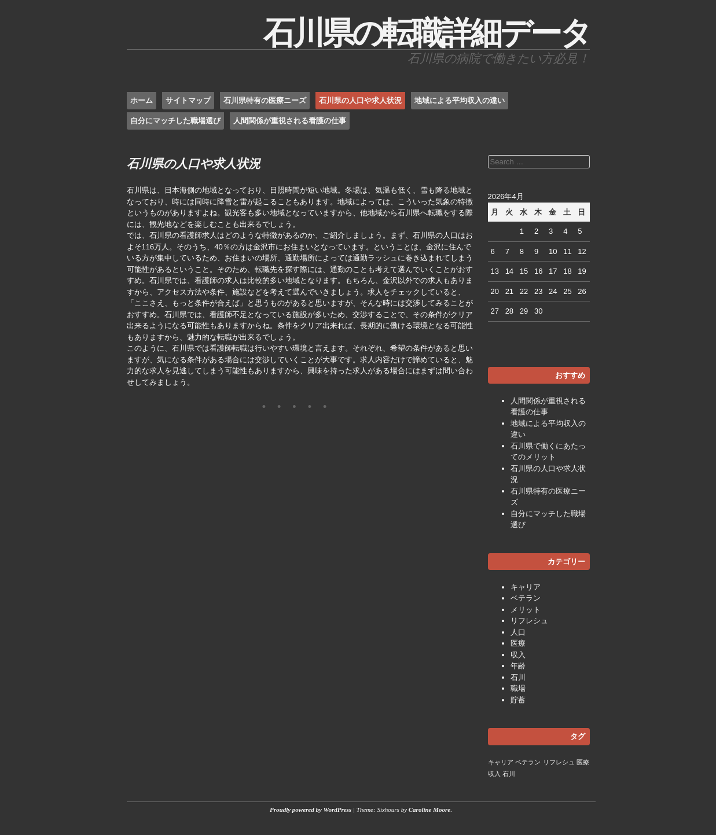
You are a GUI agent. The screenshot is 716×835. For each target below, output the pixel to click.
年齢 (518, 665)
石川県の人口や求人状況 (360, 100)
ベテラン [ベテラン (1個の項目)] (528, 762)
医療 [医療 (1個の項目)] (583, 762)
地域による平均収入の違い (459, 100)
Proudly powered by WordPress (310, 809)
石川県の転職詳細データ (426, 33)
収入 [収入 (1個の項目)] (494, 773)
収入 (518, 654)
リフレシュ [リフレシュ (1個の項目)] (559, 762)
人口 (518, 632)
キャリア (526, 587)
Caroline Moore (429, 809)
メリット (526, 609)
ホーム (141, 100)
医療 (518, 643)
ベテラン (526, 598)
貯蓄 (518, 700)
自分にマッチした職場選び (175, 120)
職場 (518, 688)
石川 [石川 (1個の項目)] (508, 773)
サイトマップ (188, 100)
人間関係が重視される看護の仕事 (289, 120)
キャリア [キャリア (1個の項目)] (500, 762)
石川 (518, 677)
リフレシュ (529, 620)
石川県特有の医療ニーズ (264, 100)
